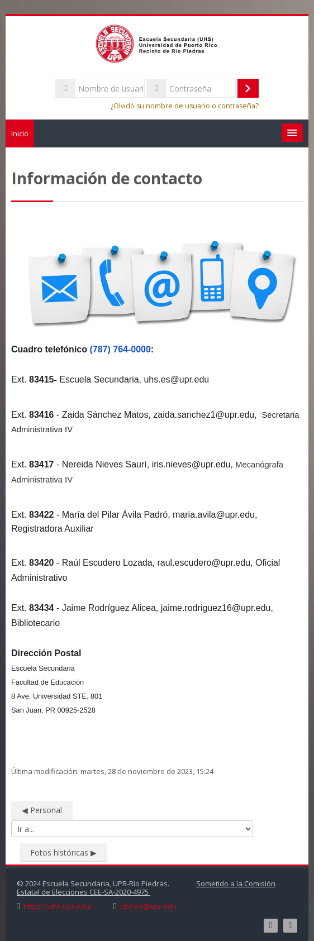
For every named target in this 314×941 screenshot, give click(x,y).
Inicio (19, 133)
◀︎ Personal (42, 810)
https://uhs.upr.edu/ (57, 906)
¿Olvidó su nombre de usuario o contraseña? (185, 106)
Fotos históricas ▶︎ (63, 852)
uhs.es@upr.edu (148, 906)
